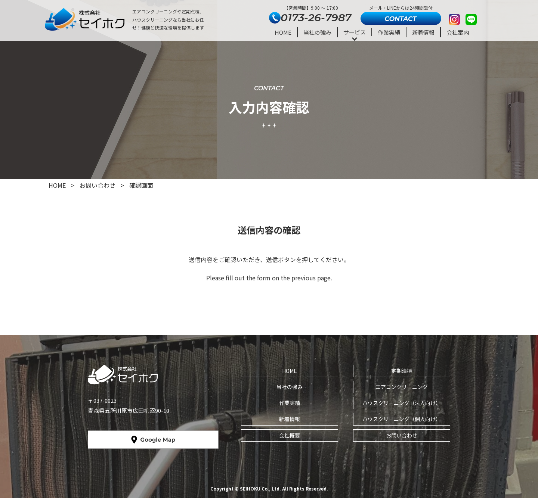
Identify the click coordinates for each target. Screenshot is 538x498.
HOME (283, 32)
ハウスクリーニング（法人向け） (401, 403)
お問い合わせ (401, 435)
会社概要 (289, 435)
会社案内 (457, 32)
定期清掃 (401, 370)
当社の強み (317, 32)
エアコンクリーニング (401, 386)
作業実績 (389, 32)
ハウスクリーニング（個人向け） (401, 419)
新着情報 (423, 32)
